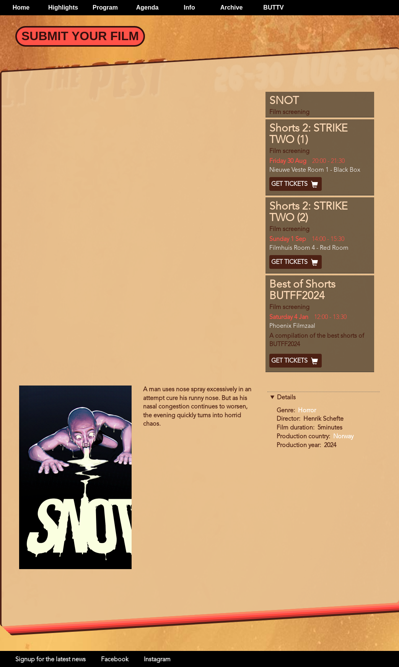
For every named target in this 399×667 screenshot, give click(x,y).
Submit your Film (80, 36)
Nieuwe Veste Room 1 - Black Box (314, 170)
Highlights (63, 7)
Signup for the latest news (50, 660)
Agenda (147, 7)
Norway (343, 437)
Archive (231, 7)
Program (105, 7)
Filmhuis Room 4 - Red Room (309, 248)
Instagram (157, 660)
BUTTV (273, 7)
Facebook (115, 660)
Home (21, 7)
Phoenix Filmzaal (292, 326)
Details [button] (286, 398)
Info (189, 7)
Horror (307, 411)
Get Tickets (295, 184)
